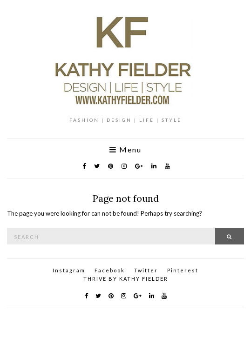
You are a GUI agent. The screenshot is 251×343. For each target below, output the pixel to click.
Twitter (146, 270)
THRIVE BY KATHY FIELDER (125, 279)
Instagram (69, 270)
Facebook (110, 270)
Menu (125, 149)
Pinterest (182, 270)
